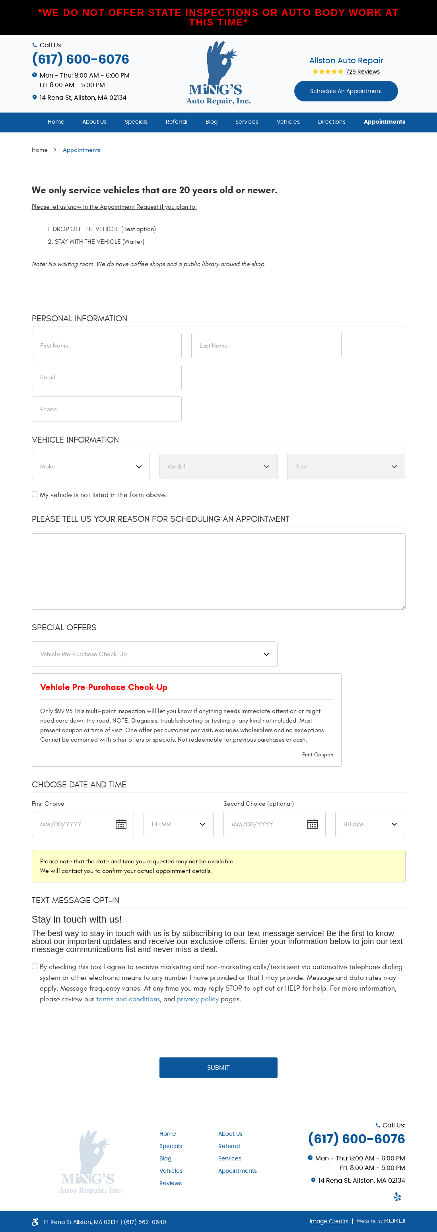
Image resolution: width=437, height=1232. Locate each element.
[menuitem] (56, 122)
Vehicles (288, 122)
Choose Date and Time (79, 784)
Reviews (170, 1183)
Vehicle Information (75, 440)
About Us (94, 122)
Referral (176, 122)
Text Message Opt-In (75, 900)
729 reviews (363, 72)
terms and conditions (128, 999)
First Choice (48, 803)
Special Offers (64, 627)
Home (56, 122)
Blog (212, 122)
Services (246, 122)
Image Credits (329, 1221)
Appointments (385, 122)
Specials (136, 122)
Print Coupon (317, 754)
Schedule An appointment (346, 91)
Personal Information (79, 318)
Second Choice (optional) (258, 803)
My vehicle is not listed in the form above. (103, 495)
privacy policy (198, 999)
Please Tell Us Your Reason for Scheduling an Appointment (160, 519)
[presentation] (218, 1031)
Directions (332, 122)
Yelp (397, 1197)
